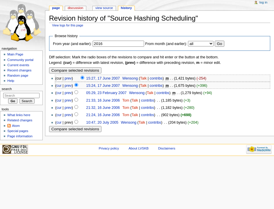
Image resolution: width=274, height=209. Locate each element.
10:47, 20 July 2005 (102, 122)
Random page (17, 75)
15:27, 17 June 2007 (103, 78)
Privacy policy (109, 148)
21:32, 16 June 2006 (103, 108)
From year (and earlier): (72, 44)
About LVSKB (138, 148)
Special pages (17, 131)
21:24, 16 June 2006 (103, 115)
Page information (20, 136)
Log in (263, 2)
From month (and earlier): (166, 44)
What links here (18, 115)
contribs (156, 78)
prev (68, 78)
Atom (16, 125)
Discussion (75, 8)
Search (7, 89)
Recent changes (19, 70)
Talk (143, 78)
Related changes (19, 120)
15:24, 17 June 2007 (103, 86)
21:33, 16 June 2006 (103, 100)
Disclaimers (166, 148)
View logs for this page (67, 25)
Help (10, 80)
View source (104, 8)
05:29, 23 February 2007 (106, 93)
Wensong (130, 78)
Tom (125, 100)
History (126, 8)
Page (56, 8)
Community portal (20, 60)
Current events (18, 65)
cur (59, 86)
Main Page (15, 54)
